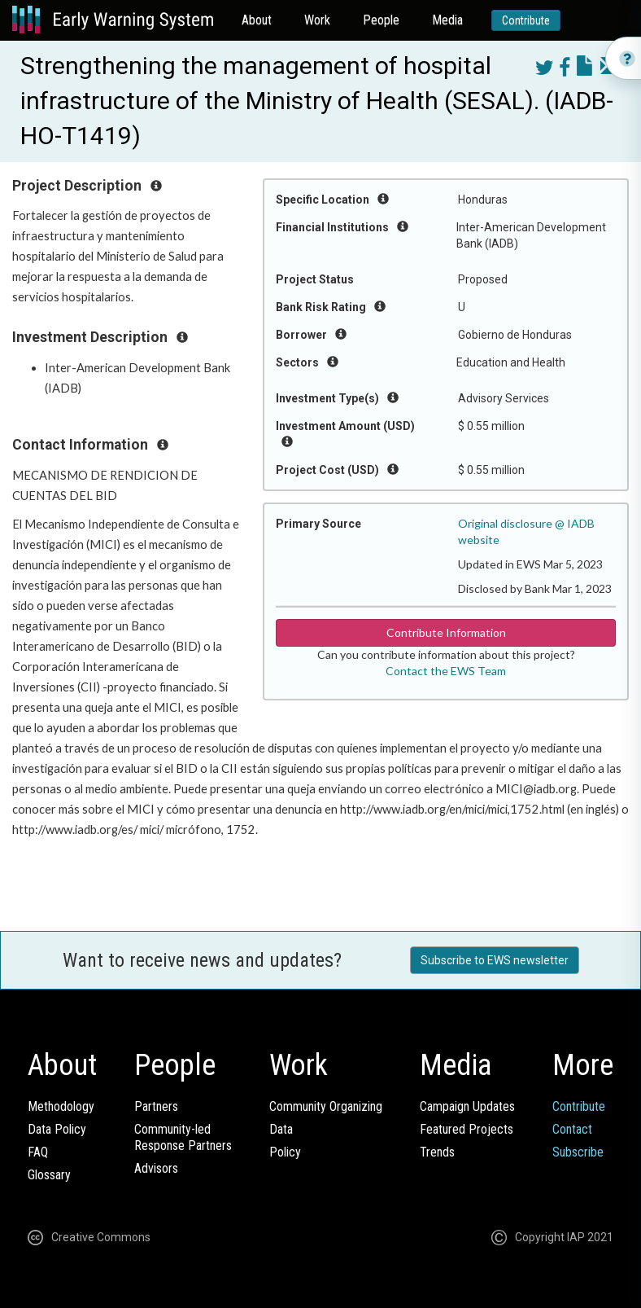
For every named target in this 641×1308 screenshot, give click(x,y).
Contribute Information (446, 632)
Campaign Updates (467, 1106)
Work (317, 20)
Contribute (526, 20)
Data (281, 1129)
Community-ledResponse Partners (183, 1137)
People (381, 20)
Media (447, 20)
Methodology (61, 1106)
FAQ (38, 1152)
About (257, 20)
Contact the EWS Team (446, 671)
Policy (285, 1152)
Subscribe (578, 1152)
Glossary (49, 1175)
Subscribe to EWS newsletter (495, 960)
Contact (572, 1129)
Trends (437, 1152)
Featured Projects (466, 1129)
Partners (156, 1106)
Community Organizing (325, 1106)
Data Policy (57, 1129)
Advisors (156, 1168)
